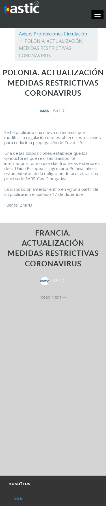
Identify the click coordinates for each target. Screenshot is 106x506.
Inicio (18, 498)
